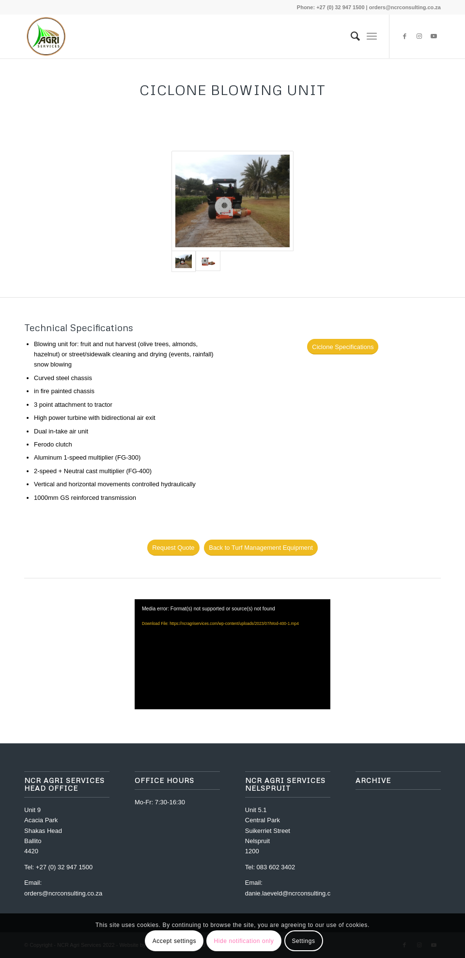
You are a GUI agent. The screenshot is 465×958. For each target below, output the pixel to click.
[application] (232, 654)
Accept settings (174, 941)
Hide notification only (244, 941)
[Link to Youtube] (433, 36)
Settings (303, 941)
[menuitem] (350, 36)
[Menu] (372, 36)
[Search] (350, 36)
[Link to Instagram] (419, 36)
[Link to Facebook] (404, 36)
